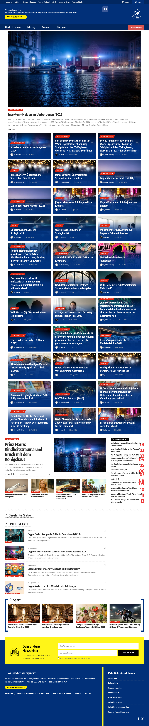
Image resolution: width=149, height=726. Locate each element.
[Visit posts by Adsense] (11, 154)
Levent (107, 210)
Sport (59, 491)
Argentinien (114, 621)
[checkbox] (58, 658)
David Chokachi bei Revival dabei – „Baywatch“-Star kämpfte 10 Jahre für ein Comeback (73, 422)
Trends (25, 2)
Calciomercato (14, 621)
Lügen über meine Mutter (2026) (117, 178)
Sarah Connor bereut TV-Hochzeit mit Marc (40, 495)
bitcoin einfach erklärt (13, 576)
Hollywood (105, 335)
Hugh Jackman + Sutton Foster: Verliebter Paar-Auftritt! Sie (71, 369)
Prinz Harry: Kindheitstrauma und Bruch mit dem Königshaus (23, 451)
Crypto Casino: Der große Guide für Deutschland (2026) (54, 534)
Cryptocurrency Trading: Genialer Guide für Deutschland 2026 (57, 551)
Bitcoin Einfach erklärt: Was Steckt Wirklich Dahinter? (54, 568)
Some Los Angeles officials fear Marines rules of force (93, 495)
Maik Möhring (109, 154)
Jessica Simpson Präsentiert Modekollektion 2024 (114, 341)
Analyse (45, 621)
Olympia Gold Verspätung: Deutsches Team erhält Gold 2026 (90, 625)
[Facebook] (138, 719)
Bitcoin (8, 541)
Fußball (47, 2)
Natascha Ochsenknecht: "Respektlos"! (113, 259)
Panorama (61, 2)
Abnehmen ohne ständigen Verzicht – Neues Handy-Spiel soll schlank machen (29, 367)
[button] (125, 2)
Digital (14, 225)
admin (62, 154)
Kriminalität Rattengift (119, 470)
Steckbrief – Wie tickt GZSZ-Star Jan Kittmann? (74, 259)
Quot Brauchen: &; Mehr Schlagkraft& (23, 231)
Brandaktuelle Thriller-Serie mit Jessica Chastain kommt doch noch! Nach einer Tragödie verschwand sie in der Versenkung (29, 421)
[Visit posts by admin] (56, 154)
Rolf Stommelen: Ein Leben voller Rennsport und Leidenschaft (66, 496)
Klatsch (53, 2)
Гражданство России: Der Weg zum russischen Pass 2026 (73, 314)
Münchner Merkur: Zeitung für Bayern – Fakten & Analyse (116, 231)
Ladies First (115, 479)
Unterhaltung (62, 253)
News (68, 2)
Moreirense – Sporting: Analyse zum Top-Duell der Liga (55, 625)
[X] (142, 719)
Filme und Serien (77, 2)
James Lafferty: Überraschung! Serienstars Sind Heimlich (26, 176)
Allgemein (32, 2)
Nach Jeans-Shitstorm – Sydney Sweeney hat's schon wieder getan (73, 286)
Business (9, 491)
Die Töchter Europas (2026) (69, 398)
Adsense (12, 129)
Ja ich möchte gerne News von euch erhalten (75, 659)
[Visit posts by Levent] (101, 209)
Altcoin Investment (12, 593)
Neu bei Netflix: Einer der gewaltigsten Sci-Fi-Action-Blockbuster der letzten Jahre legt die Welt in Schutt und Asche (28, 255)
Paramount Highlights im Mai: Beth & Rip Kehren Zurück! (29, 396)
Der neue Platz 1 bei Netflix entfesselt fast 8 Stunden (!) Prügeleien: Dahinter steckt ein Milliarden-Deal (26, 283)
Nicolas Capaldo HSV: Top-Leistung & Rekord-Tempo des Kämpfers (124, 625)
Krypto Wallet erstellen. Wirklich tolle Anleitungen (52, 586)
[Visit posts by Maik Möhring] (101, 154)
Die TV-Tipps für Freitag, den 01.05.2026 (125, 455)
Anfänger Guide (11, 559)
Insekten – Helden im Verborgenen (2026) (36, 114)
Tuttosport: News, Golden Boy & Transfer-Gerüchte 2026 (22, 625)
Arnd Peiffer (80, 621)
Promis (40, 2)
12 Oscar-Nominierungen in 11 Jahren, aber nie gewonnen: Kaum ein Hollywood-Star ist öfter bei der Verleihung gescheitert (119, 393)
